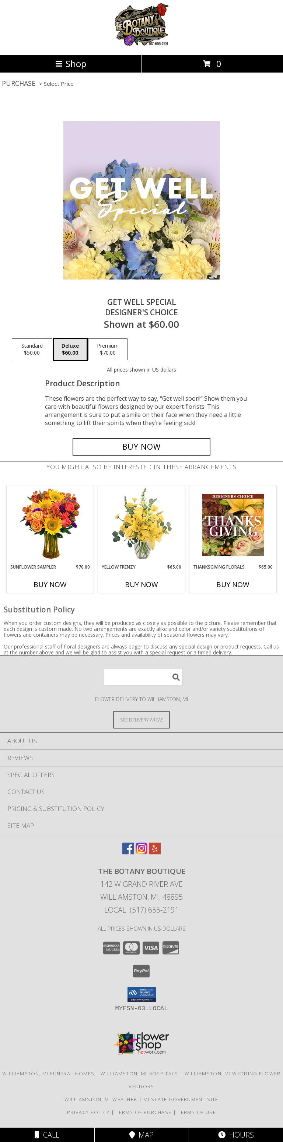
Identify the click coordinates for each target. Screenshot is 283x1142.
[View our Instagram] (141, 852)
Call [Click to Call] (47, 1135)
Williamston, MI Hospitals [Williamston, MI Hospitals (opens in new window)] (139, 1073)
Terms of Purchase (143, 1112)
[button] (141, 994)
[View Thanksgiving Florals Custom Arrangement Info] (233, 525)
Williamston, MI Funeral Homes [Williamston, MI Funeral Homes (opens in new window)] (48, 1073)
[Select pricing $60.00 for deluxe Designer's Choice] (70, 349)
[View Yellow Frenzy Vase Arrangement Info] (141, 525)
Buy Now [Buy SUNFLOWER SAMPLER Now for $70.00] (50, 584)
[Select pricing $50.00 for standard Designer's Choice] (32, 349)
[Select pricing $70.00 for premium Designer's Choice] (107, 349)
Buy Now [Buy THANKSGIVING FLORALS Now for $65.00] (232, 584)
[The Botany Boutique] (142, 44)
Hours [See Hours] (236, 1135)
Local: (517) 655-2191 (141, 910)
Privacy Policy (88, 1112)
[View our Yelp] (155, 852)
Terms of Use (197, 1112)
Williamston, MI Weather (100, 1099)
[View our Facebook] (128, 852)
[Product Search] (143, 677)
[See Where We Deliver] (141, 719)
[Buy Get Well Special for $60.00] (141, 447)
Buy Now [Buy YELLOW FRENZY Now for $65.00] (141, 584)
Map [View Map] (141, 1135)
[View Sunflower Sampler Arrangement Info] (50, 525)
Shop (70, 63)
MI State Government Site (180, 1099)
